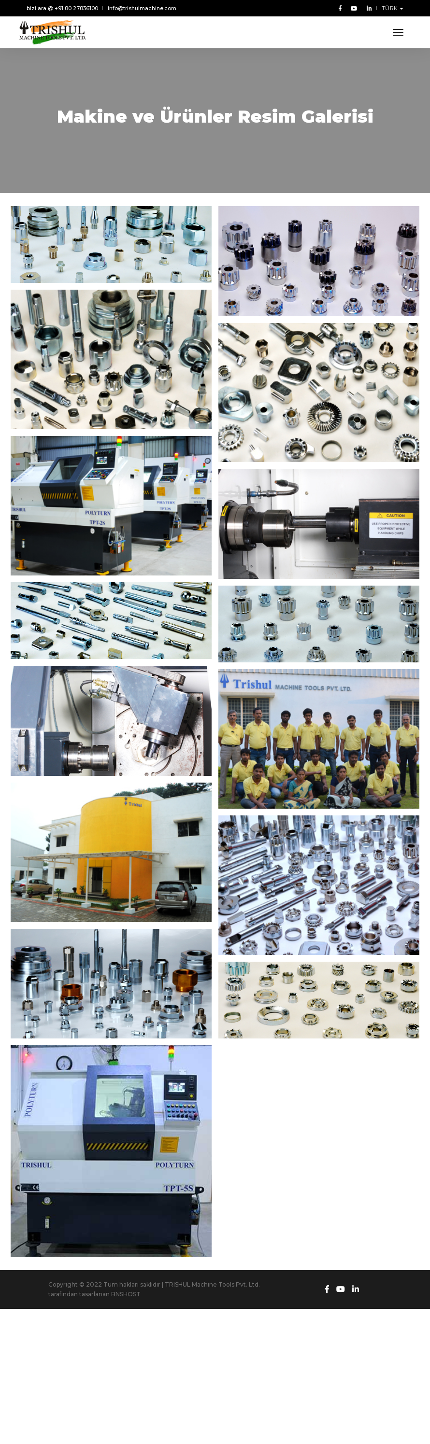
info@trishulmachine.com (142, 8)
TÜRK (391, 8)
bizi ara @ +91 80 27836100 (62, 8)
